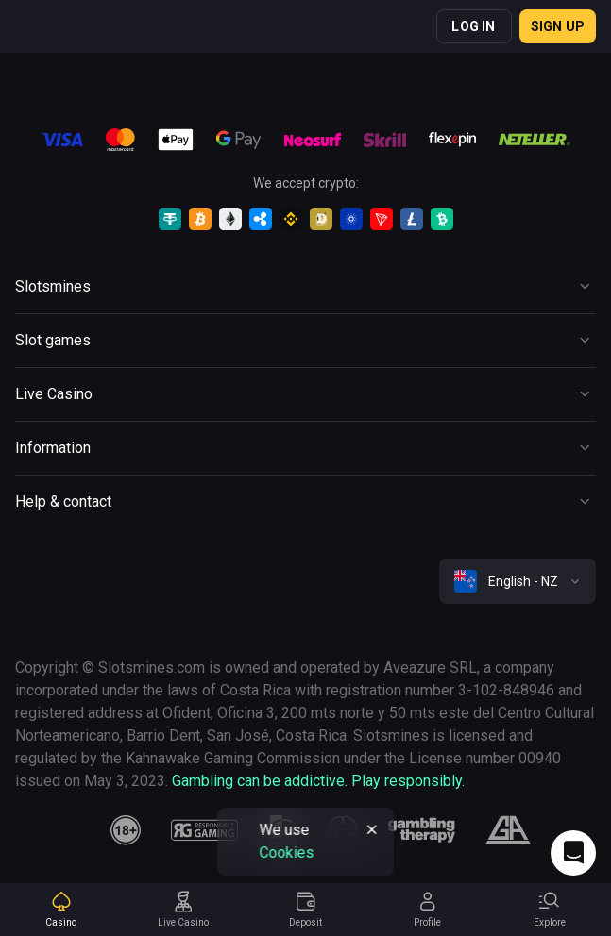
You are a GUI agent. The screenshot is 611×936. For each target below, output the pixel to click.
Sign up (558, 26)
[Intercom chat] (573, 853)
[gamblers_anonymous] (507, 830)
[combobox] (517, 581)
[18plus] (125, 830)
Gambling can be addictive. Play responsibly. (318, 781)
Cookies (286, 852)
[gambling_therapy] (421, 830)
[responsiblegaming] (204, 830)
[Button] (305, 286)
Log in (473, 26)
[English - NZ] (517, 581)
